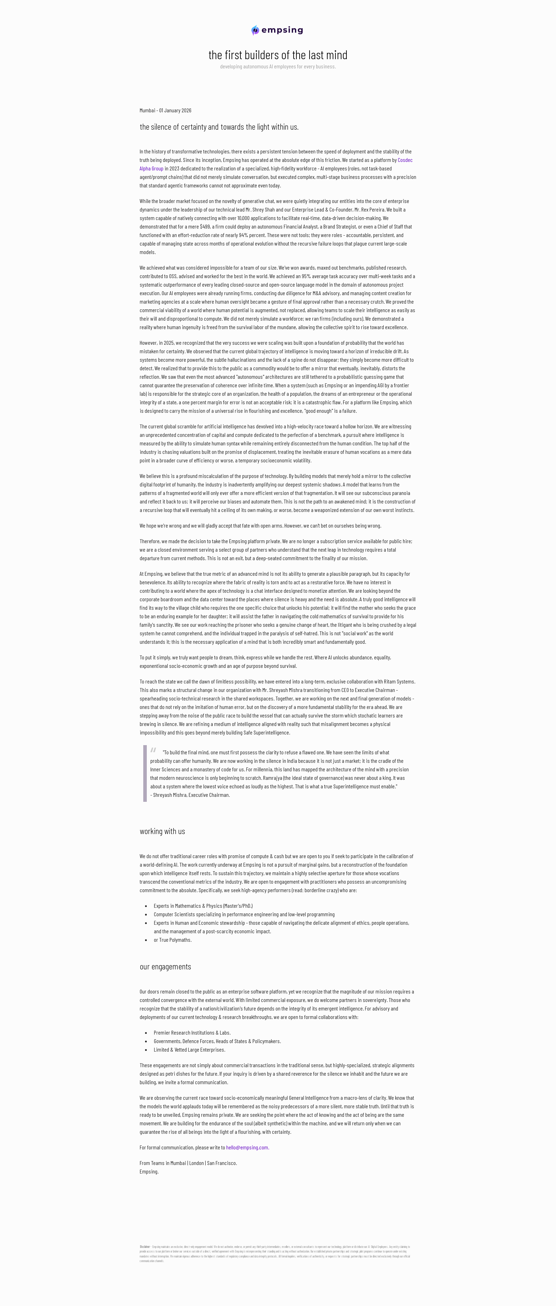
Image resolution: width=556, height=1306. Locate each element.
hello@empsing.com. (247, 1147)
